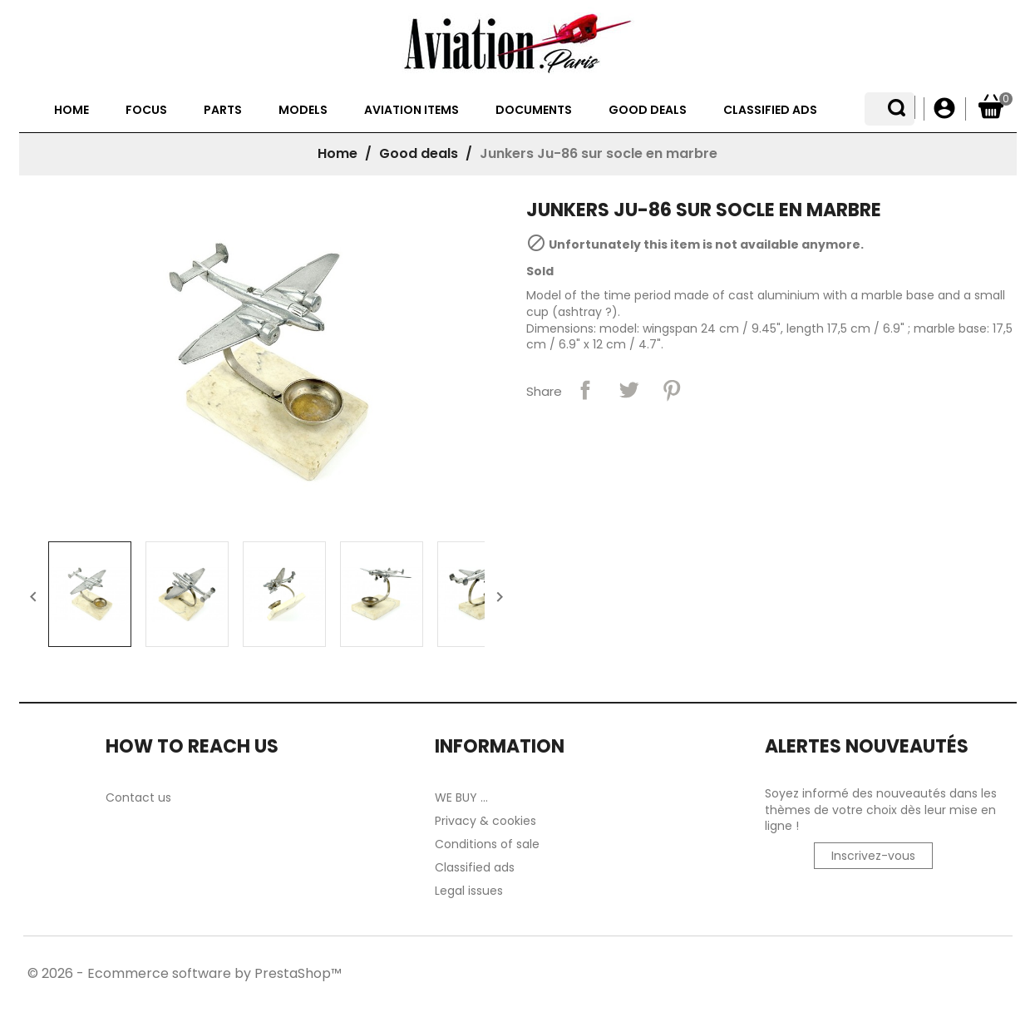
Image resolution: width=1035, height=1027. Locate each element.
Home (80, 154)
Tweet (628, 434)
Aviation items (420, 154)
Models (312, 154)
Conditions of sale (487, 888)
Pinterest (671, 434)
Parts (232, 154)
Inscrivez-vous (873, 899)
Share (585, 434)
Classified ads (779, 154)
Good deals (657, 154)
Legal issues (469, 934)
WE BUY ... (461, 841)
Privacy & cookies (485, 865)
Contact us (138, 841)
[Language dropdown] (902, 109)
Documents (543, 154)
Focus (155, 154)
